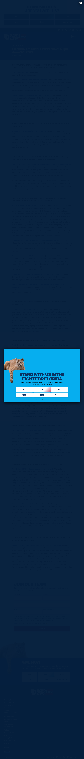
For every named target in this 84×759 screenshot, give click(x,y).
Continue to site (42, 399)
